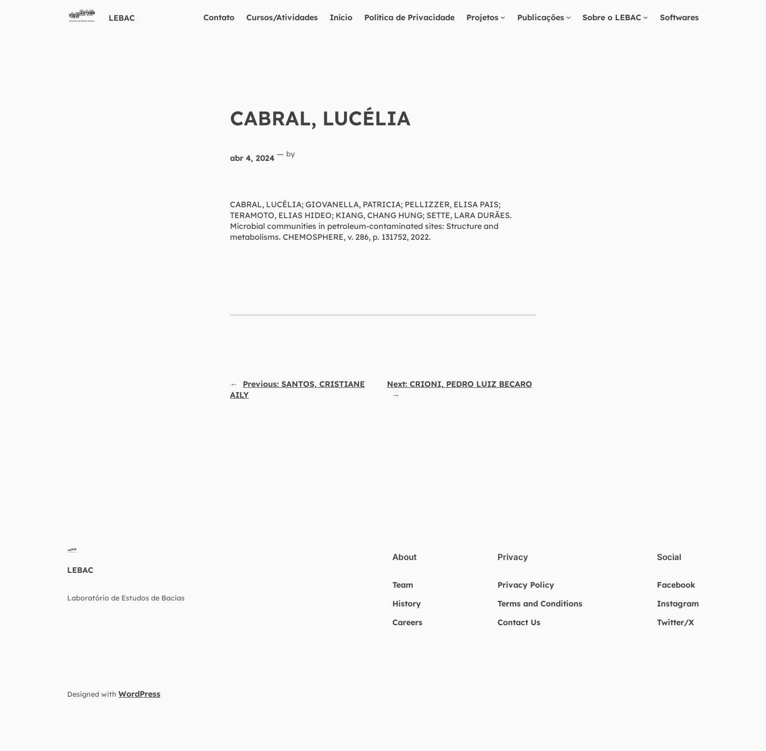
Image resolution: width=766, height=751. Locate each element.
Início (341, 17)
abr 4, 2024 (252, 158)
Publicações (540, 17)
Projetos (482, 17)
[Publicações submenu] (568, 17)
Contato (218, 17)
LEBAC (122, 18)
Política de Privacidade (409, 17)
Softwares (679, 17)
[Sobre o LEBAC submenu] (645, 17)
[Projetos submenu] (502, 17)
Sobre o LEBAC (611, 17)
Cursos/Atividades (282, 17)
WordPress (139, 694)
